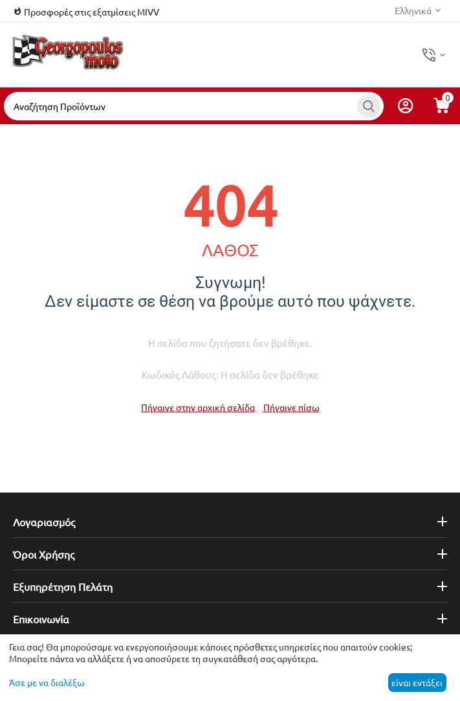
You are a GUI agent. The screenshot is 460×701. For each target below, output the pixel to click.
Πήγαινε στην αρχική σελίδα (198, 407)
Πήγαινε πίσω (291, 407)
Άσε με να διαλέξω (47, 682)
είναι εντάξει (417, 682)
